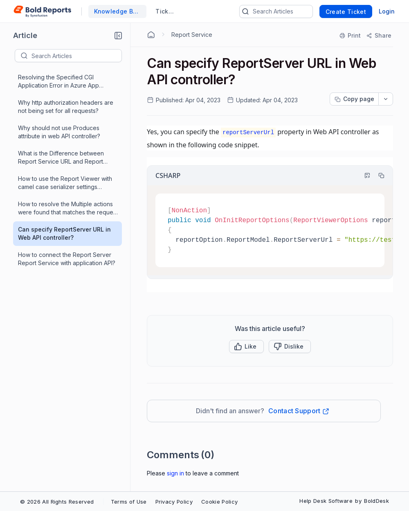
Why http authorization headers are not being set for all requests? (65, 106)
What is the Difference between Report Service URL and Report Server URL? (61, 158)
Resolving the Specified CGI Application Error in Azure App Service (58, 82)
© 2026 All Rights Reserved (57, 501)
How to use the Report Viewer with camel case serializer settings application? (65, 183)
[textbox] (76, 56)
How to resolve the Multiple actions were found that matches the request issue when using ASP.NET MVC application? (68, 208)
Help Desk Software (326, 500)
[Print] (350, 35)
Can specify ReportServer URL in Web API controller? (64, 233)
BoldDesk (376, 500)
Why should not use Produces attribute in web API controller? (59, 132)
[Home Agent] (151, 35)
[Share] (378, 35)
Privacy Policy (174, 501)
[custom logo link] (42, 11)
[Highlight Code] (364, 175)
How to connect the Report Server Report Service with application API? (66, 258)
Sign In (175, 473)
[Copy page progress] (354, 99)
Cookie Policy (219, 501)
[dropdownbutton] (385, 99)
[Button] (290, 346)
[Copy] (377, 175)
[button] (118, 36)
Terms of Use (129, 501)
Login (387, 11)
